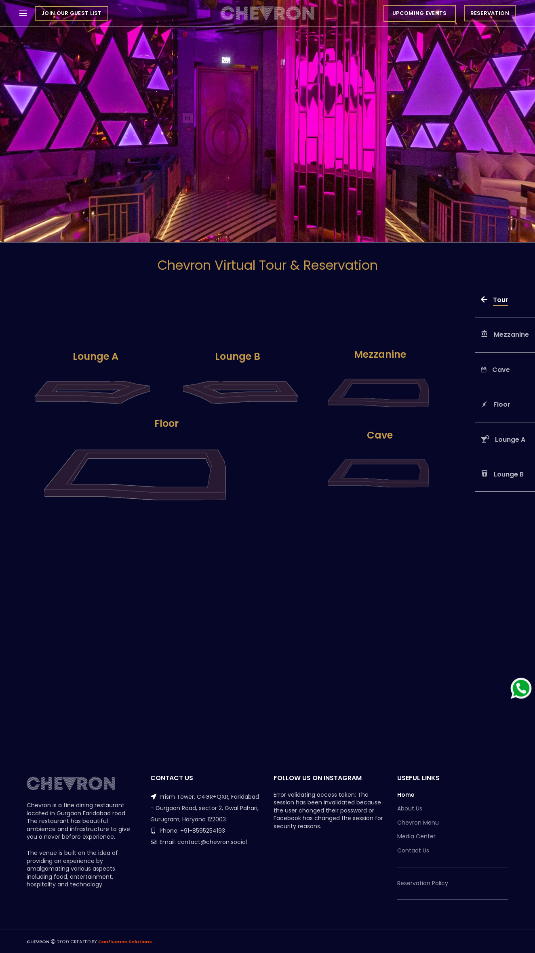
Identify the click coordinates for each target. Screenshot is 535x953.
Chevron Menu (418, 823)
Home (406, 795)
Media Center (416, 836)
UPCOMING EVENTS (419, 13)
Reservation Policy (422, 883)
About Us (409, 808)
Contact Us (413, 850)
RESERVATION (489, 13)
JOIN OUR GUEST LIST (71, 13)
